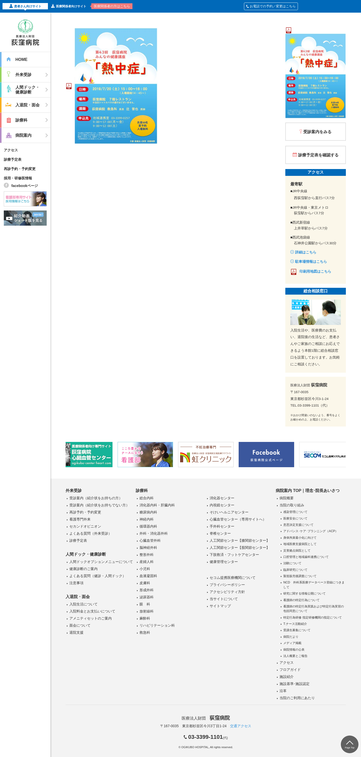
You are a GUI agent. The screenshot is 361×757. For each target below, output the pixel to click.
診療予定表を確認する (318, 155)
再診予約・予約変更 (20, 169)
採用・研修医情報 (18, 178)
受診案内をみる (317, 132)
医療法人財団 (206, 718)
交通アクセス (240, 726)
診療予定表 (12, 159)
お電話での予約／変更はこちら (271, 6)
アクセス (11, 150)
